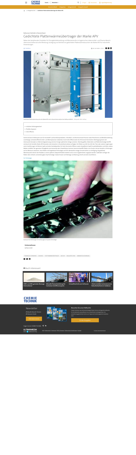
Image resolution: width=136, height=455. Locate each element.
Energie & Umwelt (83, 7)
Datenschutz (48, 330)
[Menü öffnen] (26, 2)
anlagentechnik (71, 256)
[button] (110, 280)
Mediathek (55, 2)
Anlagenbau (62, 7)
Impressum (53, 330)
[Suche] (78, 2)
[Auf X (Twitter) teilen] (109, 48)
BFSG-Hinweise (60, 330)
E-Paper (84, 2)
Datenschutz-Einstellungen (71, 330)
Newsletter (94, 2)
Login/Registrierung (106, 2)
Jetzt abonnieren (34, 319)
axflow (63, 256)
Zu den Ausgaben (85, 320)
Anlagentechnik (72, 7)
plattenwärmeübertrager (52, 256)
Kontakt (79, 330)
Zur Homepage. (28, 158)
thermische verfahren (30, 256)
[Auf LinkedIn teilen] (111, 48)
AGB (43, 330)
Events (46, 2)
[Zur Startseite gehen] (36, 3)
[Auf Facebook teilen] (106, 48)
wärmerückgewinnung (83, 256)
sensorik (40, 256)
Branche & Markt (52, 7)
